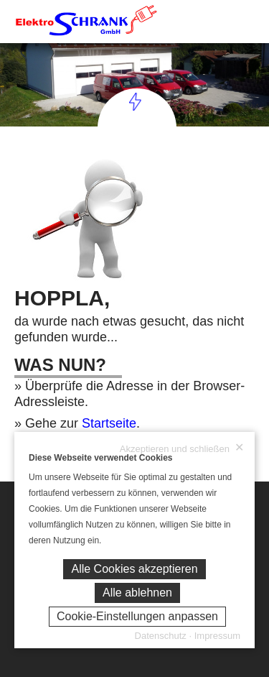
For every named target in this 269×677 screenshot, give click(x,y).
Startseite (109, 423)
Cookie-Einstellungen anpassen (137, 616)
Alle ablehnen (137, 592)
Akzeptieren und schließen (182, 448)
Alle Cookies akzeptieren (134, 569)
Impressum (217, 635)
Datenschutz (161, 635)
